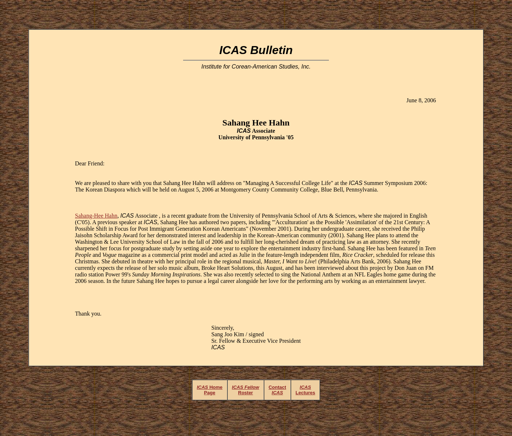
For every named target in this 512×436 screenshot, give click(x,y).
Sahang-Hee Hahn (96, 216)
